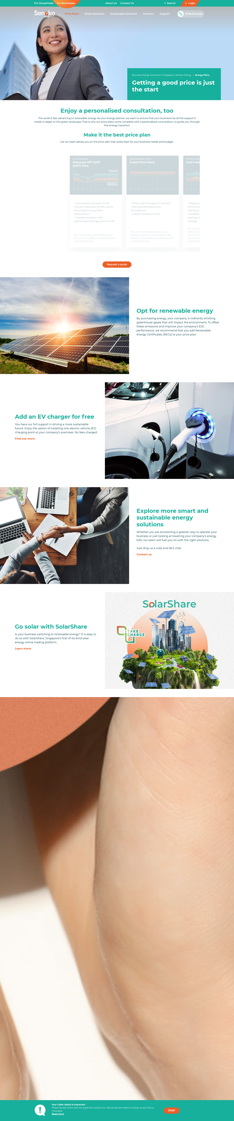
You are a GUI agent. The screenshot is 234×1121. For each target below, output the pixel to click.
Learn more (23, 647)
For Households (43, 3)
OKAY (171, 1110)
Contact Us (127, 3)
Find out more (25, 437)
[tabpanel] (174, 86)
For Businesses (66, 3)
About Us (111, 3)
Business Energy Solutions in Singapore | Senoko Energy (161, 75)
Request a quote (117, 263)
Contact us (144, 553)
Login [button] (191, 3)
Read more (58, 1114)
